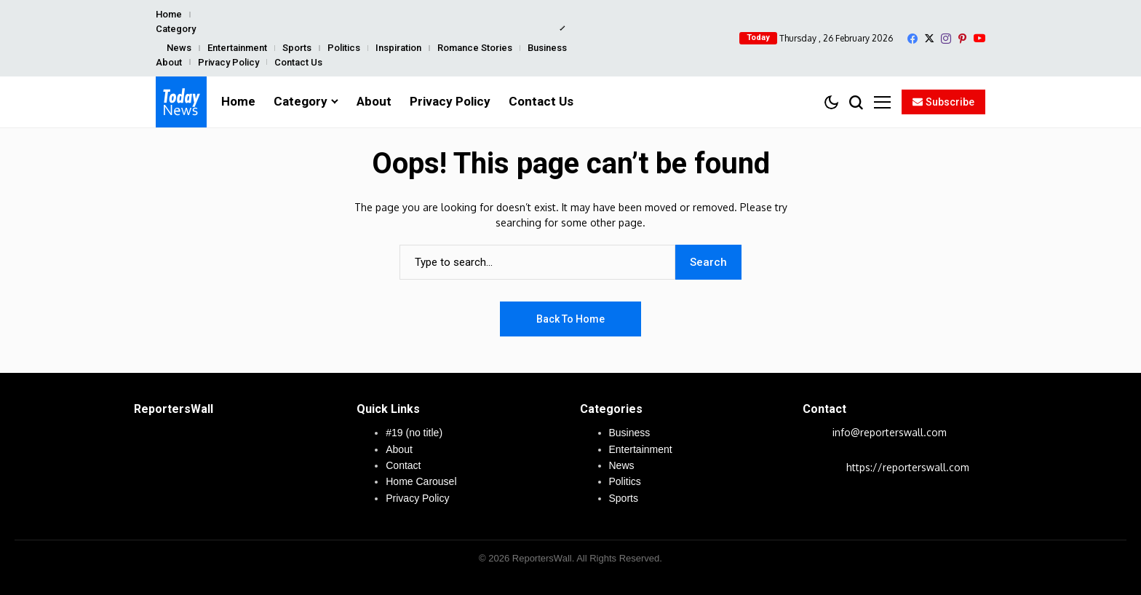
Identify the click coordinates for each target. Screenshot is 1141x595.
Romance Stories (474, 47)
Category (176, 28)
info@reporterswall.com (889, 432)
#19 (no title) (414, 432)
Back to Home (570, 319)
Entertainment (237, 47)
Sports (296, 47)
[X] (929, 38)
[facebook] (912, 39)
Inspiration (398, 47)
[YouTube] (979, 38)
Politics (343, 47)
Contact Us (298, 62)
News (179, 47)
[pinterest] (962, 39)
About (169, 62)
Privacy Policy (228, 62)
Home (169, 14)
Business (547, 47)
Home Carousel (421, 481)
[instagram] (946, 39)
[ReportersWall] (181, 101)
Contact (403, 465)
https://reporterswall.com (907, 467)
